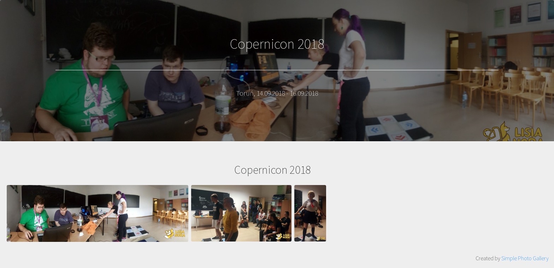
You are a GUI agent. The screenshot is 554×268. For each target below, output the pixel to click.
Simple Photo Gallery (525, 258)
